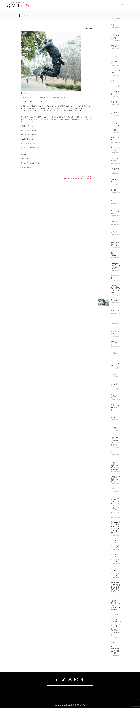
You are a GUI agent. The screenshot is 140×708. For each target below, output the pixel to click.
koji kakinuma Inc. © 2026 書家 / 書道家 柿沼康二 (70, 705)
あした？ (114, 417)
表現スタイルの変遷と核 (115, 407)
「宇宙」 (114, 353)
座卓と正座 (115, 311)
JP (123, 4)
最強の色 (115, 102)
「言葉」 (114, 428)
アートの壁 (115, 221)
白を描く (114, 190)
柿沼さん (114, 232)
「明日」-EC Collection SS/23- (116, 479)
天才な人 (114, 25)
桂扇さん (114, 113)
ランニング (115, 300)
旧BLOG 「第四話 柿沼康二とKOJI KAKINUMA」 (78, 178)
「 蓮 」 (114, 374)
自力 (112, 321)
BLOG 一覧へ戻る (87, 176)
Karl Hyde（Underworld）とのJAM (117, 266)
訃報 (112, 489)
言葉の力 (114, 46)
